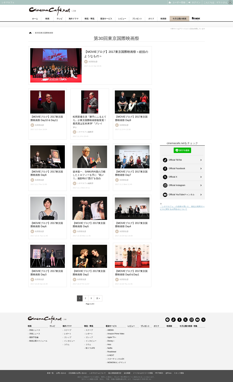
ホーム (35, 19)
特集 (195, 326)
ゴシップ (67, 337)
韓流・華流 (89, 19)
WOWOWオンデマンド (116, 362)
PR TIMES (159, 373)
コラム (66, 344)
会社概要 (127, 373)
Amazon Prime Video (115, 334)
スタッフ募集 (179, 373)
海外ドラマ (73, 19)
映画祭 (163, 19)
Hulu (109, 344)
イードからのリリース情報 (143, 373)
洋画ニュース (34, 334)
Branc (196, 18)
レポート (67, 334)
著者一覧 (50, 373)
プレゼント (137, 19)
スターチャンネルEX (115, 359)
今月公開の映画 (179, 19)
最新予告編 (33, 337)
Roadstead (111, 352)
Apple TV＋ (111, 337)
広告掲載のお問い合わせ (78, 373)
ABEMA (110, 330)
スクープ (67, 330)
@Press (168, 373)
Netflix (109, 348)
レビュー (122, 19)
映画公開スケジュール (38, 341)
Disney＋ (111, 341)
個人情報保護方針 (114, 373)
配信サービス (106, 19)
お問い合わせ (61, 373)
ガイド (151, 19)
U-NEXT (110, 355)
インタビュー (69, 341)
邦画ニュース (34, 330)
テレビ (59, 19)
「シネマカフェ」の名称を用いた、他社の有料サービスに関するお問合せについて (182, 207)
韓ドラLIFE (90, 348)
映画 (47, 19)
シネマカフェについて (97, 373)
